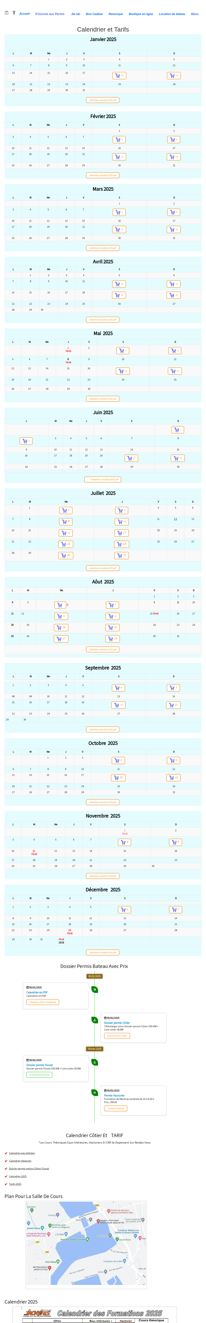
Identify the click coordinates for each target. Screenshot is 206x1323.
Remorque (116, 14)
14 (112, 616)
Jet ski (75, 14)
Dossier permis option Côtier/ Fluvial (27, 1168)
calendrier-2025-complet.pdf (42, 1002)
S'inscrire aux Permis (50, 14)
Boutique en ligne (141, 14)
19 (174, 75)
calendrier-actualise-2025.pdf (102, 100)
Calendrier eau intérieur (20, 1153)
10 (122, 521)
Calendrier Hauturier (18, 1161)
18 (119, 75)
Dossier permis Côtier (117, 1035)
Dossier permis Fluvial (39, 1074)
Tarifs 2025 (15, 1184)
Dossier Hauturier (116, 1108)
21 (131, 458)
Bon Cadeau (94, 14)
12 (119, 284)
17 (123, 371)
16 (66, 533)
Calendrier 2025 (18, 1176)
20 (173, 295)
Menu (195, 14)
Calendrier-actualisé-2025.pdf (102, 479)
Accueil (24, 13)
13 (174, 284)
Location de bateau (172, 14)
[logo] (7, 6)
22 (119, 157)
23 (174, 157)
